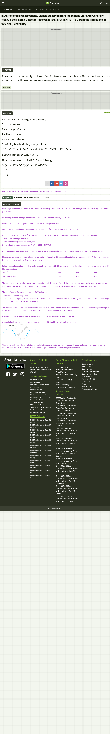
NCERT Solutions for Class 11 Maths (40, 441)
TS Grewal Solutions (37, 402)
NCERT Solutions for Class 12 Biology (40, 436)
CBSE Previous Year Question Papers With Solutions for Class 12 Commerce (66, 408)
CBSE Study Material (63, 367)
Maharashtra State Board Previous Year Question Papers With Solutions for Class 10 (67, 461)
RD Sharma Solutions (37, 392)
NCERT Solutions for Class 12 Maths (40, 421)
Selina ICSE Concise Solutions (40, 407)
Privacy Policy (87, 376)
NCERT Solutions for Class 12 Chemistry (40, 431)
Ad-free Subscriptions (89, 389)
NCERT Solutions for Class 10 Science (40, 466)
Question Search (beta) (90, 374)
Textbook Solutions (38, 376)
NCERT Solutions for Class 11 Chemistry (40, 451)
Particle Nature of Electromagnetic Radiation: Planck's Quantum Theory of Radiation (35, 191)
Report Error (7, 198)
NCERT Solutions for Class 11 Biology (40, 456)
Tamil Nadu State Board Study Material (66, 376)
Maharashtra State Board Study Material (65, 371)
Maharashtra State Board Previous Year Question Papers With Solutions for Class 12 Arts (67, 432)
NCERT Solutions (36, 390)
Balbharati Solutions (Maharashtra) (37, 381)
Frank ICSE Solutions (37, 410)
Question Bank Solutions (90, 371)
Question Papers (88, 369)
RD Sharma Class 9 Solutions (40, 397)
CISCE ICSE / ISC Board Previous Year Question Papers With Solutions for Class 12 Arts (67, 469)
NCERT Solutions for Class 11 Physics (40, 446)
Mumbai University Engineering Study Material (65, 386)
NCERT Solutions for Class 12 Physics (40, 426)
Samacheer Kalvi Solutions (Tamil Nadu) (39, 386)
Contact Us (86, 382)
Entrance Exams (87, 364)
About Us (85, 384)
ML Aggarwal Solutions (38, 412)
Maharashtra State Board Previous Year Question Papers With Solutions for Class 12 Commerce (67, 442)
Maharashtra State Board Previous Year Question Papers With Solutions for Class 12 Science (67, 452)
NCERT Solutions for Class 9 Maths (40, 471)
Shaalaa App (86, 386)
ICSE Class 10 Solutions (38, 405)
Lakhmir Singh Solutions (38, 400)
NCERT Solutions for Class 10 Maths (40, 461)
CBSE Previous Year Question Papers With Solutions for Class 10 (66, 423)
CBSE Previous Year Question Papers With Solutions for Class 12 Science (66, 415)
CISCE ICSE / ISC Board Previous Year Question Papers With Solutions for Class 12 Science (67, 490)
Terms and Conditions (89, 379)
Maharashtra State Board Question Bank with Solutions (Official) (40, 369)
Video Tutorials (87, 366)
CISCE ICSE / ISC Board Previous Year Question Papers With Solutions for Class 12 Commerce (67, 480)
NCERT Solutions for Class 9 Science (40, 476)
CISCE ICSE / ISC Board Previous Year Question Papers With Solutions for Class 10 (67, 498)
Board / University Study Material (67, 362)
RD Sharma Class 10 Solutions (40, 395)
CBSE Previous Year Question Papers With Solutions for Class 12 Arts (66, 400)
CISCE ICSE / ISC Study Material (64, 381)
